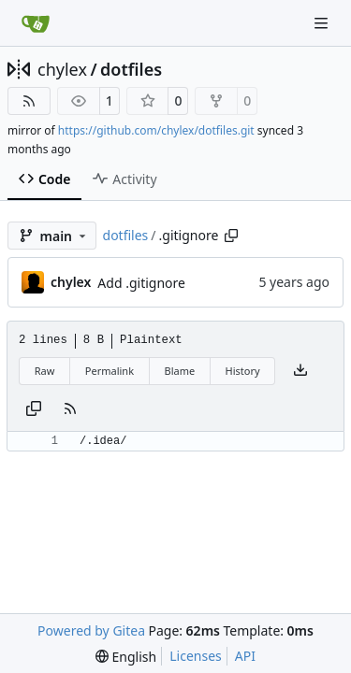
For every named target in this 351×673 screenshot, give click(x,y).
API (245, 656)
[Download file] (300, 371)
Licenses (195, 656)
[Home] (35, 23)
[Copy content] (34, 409)
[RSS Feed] (29, 101)
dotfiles (131, 69)
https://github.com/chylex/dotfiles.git (156, 130)
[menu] (125, 657)
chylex (62, 69)
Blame (179, 371)
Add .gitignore (141, 283)
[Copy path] (231, 235)
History (243, 371)
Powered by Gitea (91, 630)
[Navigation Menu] (323, 22)
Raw (45, 371)
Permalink (109, 371)
